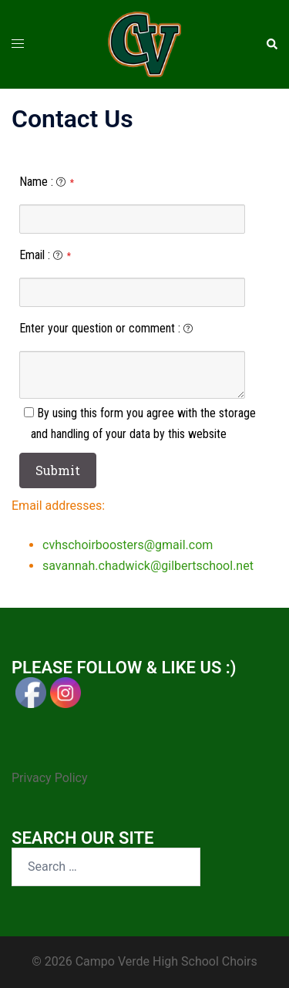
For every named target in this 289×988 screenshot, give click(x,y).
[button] (271, 44)
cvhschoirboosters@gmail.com (127, 545)
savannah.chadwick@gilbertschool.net (148, 565)
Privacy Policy (50, 778)
